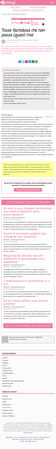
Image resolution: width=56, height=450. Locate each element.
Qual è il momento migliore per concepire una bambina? (24, 235)
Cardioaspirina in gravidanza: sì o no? (26, 282)
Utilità (8, 14)
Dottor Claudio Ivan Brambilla (12, 219)
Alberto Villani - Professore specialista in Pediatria (25, 40)
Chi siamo (5, 360)
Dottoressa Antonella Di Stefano (13, 267)
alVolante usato (7, 399)
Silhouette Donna (7, 410)
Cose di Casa (6, 407)
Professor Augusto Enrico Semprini (14, 289)
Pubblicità (5, 363)
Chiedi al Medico (15, 7)
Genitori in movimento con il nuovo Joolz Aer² (28, 10)
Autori (4, 376)
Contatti (4, 358)
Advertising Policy (8, 383)
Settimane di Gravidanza (38, 7)
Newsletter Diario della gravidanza (13, 381)
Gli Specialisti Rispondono (18, 14)
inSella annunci (6, 404)
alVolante (5, 396)
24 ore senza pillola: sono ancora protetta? (25, 302)
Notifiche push (6, 386)
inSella (4, 402)
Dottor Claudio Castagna (11, 241)
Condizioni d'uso (7, 370)
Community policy (7, 373)
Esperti (4, 378)
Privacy (4, 365)
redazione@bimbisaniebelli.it (23, 439)
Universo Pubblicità (8, 416)
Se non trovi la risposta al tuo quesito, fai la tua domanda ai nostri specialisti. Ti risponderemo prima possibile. (28, 187)
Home (4, 14)
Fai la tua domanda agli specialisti (28, 326)
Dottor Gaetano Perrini (11, 309)
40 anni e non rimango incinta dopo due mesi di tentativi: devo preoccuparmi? (27, 211)
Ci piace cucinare (7, 413)
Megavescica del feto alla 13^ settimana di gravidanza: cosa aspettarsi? (23, 259)
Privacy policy (6, 368)
